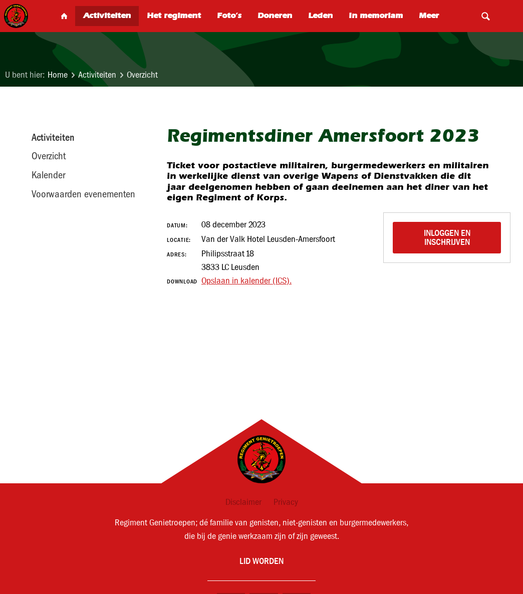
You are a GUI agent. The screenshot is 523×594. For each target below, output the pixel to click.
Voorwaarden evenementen (83, 194)
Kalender (48, 175)
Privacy (286, 502)
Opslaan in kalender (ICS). (246, 280)
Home (58, 75)
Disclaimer (243, 502)
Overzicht (142, 75)
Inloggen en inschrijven (448, 237)
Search (485, 16)
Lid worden (261, 560)
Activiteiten (97, 75)
